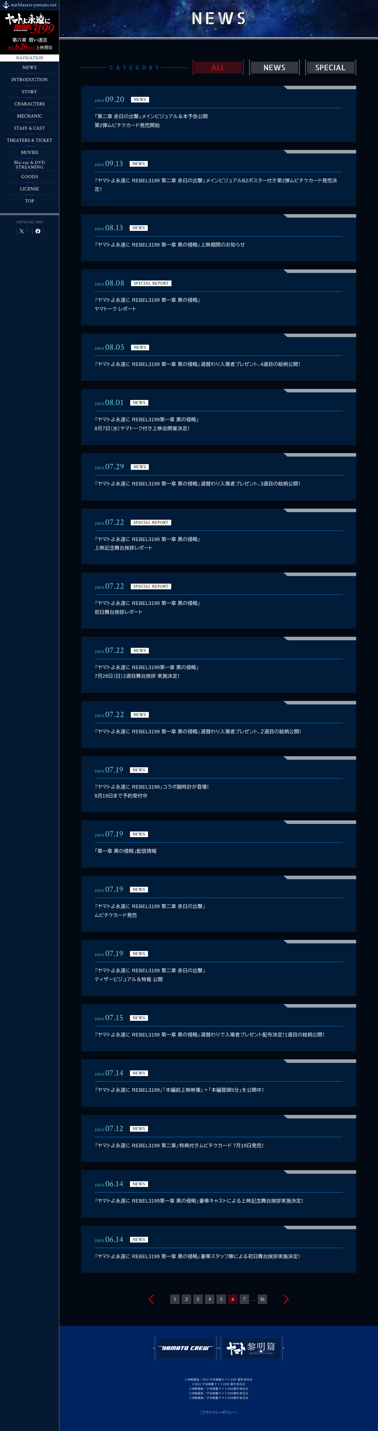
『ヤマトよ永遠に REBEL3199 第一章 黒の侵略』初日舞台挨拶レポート (148, 608)
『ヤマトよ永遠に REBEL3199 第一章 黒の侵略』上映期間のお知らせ (170, 245)
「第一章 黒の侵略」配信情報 (126, 851)
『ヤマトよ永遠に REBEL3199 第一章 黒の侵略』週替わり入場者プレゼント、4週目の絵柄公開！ (197, 364)
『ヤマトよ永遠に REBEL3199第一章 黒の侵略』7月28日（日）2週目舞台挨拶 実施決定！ (147, 672)
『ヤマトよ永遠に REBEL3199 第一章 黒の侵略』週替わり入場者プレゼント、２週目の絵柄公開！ (198, 731)
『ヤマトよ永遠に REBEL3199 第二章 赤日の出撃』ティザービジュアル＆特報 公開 (150, 975)
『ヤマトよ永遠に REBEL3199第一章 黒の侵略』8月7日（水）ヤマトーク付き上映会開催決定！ (147, 424)
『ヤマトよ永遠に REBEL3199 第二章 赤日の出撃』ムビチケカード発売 (150, 911)
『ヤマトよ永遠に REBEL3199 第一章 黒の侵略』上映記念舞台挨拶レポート (148, 544)
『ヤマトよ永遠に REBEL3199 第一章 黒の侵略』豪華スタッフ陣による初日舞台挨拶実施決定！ (197, 1256)
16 (262, 1299)
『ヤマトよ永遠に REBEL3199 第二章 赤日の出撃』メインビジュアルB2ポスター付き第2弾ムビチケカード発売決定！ (216, 185)
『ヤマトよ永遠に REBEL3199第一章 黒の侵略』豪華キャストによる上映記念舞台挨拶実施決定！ (199, 1201)
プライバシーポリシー (219, 1412)
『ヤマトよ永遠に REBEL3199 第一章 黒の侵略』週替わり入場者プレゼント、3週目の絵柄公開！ (197, 484)
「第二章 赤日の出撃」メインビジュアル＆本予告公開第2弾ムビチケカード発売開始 (151, 121)
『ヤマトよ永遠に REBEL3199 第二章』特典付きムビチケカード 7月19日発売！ (179, 1145)
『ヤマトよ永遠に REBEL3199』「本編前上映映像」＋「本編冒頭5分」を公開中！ (179, 1090)
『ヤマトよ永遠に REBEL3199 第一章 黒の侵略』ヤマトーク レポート (148, 304)
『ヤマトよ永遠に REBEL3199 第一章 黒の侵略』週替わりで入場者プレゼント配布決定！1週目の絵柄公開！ (210, 1035)
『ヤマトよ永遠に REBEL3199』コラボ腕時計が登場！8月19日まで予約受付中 (152, 791)
